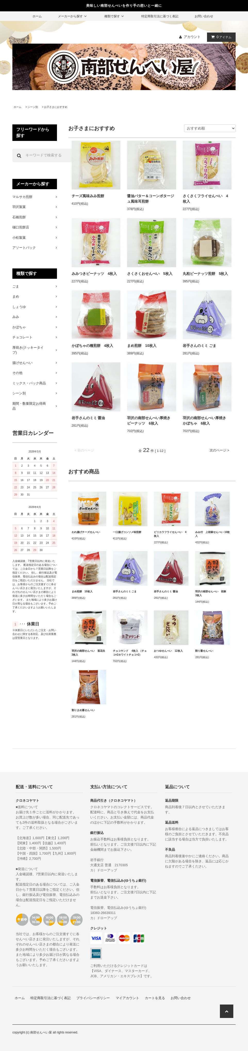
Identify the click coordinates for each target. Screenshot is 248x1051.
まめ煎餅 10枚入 (141, 346)
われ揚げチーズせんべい (86, 532)
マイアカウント (127, 998)
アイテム (220, 37)
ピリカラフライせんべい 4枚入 (170, 534)
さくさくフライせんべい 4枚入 (205, 198)
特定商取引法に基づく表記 (159, 16)
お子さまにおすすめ (55, 107)
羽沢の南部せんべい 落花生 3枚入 (89, 652)
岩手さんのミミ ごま (199, 346)
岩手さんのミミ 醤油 (88, 418)
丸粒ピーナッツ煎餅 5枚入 (205, 274)
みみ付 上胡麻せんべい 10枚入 (212, 534)
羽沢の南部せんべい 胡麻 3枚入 (212, 593)
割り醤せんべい (204, 650)
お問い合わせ (204, 16)
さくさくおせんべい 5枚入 (149, 274)
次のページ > (219, 450)
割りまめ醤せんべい (83, 710)
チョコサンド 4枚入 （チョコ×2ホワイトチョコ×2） (130, 652)
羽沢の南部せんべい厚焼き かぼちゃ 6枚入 (206, 420)
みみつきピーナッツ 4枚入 (94, 274)
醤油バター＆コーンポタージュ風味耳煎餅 (150, 198)
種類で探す (114, 16)
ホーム (37, 16)
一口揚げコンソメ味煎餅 (127, 532)
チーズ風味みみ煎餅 (88, 196)
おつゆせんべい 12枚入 (168, 650)
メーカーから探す (73, 16)
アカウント (192, 37)
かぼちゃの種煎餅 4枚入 (92, 346)
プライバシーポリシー (93, 998)
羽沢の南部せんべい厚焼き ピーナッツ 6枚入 (150, 420)
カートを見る (155, 998)
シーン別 (33, 107)
